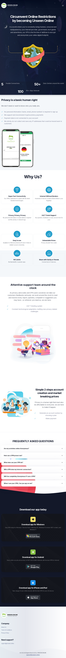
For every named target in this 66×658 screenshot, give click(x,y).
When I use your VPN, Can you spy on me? (18, 483)
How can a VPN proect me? (13, 455)
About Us (3, 627)
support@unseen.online (7, 643)
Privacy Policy (5, 633)
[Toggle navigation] (63, 5)
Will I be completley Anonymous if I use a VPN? (19, 476)
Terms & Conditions (6, 630)
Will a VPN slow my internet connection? (17, 469)
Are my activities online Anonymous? (16, 448)
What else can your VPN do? (13, 462)
